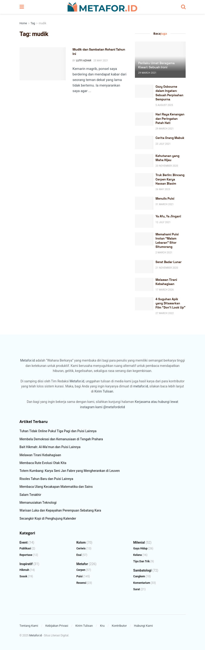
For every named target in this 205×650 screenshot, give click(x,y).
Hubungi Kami (143, 625)
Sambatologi (142, 570)
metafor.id (140, 386)
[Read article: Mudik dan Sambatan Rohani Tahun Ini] (43, 63)
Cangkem (139, 576)
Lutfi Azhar (83, 60)
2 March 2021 (164, 252)
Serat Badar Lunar (169, 262)
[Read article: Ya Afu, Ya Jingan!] (144, 221)
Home (23, 23)
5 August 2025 (164, 105)
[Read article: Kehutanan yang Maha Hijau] (144, 160)
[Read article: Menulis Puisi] (144, 203)
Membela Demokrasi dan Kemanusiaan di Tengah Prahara (61, 439)
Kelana (137, 555)
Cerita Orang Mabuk (170, 138)
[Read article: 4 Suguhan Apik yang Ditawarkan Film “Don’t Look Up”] (144, 303)
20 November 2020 (167, 166)
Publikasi (25, 548)
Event (24, 542)
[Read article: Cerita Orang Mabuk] (144, 142)
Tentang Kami (29, 625)
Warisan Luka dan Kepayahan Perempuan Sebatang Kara (60, 510)
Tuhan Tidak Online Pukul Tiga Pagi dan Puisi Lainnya (58, 431)
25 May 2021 (100, 60)
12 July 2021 (163, 222)
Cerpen (80, 570)
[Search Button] (183, 7)
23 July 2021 (163, 144)
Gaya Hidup (140, 548)
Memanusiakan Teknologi (38, 502)
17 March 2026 (165, 289)
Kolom (81, 542)
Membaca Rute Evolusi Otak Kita (43, 463)
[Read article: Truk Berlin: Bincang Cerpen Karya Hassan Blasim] (144, 179)
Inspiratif (26, 564)
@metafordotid (114, 407)
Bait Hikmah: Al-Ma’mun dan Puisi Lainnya (50, 447)
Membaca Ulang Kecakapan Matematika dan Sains (56, 486)
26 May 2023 (163, 189)
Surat (136, 589)
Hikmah (24, 570)
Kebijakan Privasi (56, 625)
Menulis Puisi (165, 199)
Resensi (81, 583)
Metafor (82, 564)
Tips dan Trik (141, 561)
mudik (42, 23)
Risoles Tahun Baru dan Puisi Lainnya (46, 478)
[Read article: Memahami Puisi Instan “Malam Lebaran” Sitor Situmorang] (144, 239)
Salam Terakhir (30, 494)
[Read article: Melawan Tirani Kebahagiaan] (144, 284)
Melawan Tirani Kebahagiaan (166, 282)
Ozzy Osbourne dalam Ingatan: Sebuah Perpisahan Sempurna (169, 93)
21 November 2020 (167, 268)
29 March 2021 (147, 73)
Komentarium (141, 583)
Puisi (79, 576)
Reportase (26, 555)
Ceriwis (81, 548)
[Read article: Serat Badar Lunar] (144, 266)
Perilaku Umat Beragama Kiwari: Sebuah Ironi (156, 65)
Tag (32, 23)
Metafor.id (27, 360)
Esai (79, 555)
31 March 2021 (165, 204)
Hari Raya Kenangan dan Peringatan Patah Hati (170, 118)
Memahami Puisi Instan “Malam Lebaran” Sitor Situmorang (167, 240)
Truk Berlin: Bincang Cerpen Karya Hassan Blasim (170, 179)
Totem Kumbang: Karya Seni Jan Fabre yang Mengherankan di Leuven (70, 470)
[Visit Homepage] (102, 7)
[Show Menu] (22, 7)
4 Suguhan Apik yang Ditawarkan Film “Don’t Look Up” (171, 303)
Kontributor (119, 625)
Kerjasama (142, 401)
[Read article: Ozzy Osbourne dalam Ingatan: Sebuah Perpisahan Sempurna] (144, 91)
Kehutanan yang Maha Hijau (167, 158)
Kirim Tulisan (104, 391)
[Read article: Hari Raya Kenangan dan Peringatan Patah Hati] (144, 119)
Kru (102, 625)
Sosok (23, 576)
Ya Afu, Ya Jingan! (168, 216)
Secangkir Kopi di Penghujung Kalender (48, 518)
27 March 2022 (165, 313)
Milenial (139, 542)
